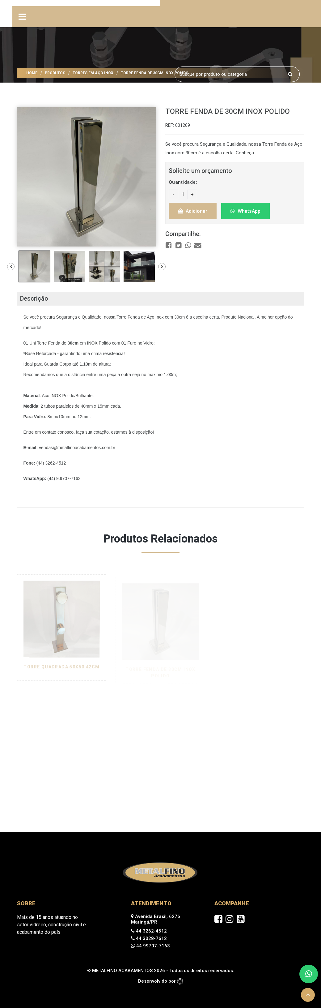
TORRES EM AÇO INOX (93, 73)
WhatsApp (245, 211)
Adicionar (192, 211)
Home (31, 73)
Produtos (55, 73)
